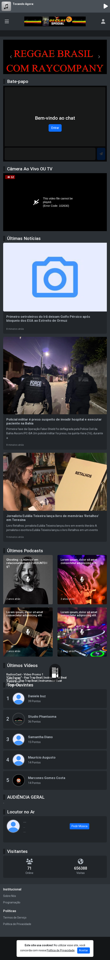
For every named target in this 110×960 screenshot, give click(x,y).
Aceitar (83, 950)
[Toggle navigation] (6, 21)
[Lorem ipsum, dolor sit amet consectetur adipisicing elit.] (82, 579)
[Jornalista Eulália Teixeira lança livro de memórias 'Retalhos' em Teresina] (55, 497)
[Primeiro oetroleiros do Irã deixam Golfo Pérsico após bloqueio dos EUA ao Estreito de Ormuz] (55, 288)
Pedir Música (79, 826)
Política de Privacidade (17, 924)
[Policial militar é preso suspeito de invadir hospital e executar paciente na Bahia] (55, 393)
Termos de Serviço (14, 917)
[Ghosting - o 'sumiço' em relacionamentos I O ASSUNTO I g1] (28, 579)
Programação (11, 902)
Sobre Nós (9, 896)
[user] (103, 21)
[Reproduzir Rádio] (105, 6)
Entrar (55, 128)
